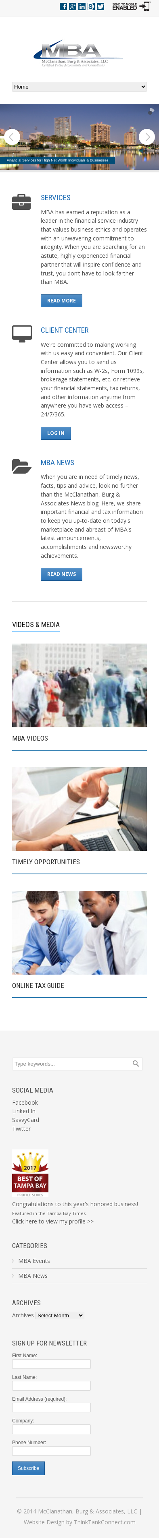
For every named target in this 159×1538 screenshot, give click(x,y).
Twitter (100, 6)
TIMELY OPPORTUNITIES (46, 862)
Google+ (72, 6)
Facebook (63, 6)
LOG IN (56, 433)
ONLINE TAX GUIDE (38, 985)
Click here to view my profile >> (53, 1221)
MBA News (33, 1275)
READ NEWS (61, 574)
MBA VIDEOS (30, 738)
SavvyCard (25, 1120)
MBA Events (34, 1261)
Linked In (24, 1111)
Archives (26, 1303)
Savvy (91, 6)
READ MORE (61, 300)
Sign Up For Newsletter (49, 1343)
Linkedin (82, 6)
